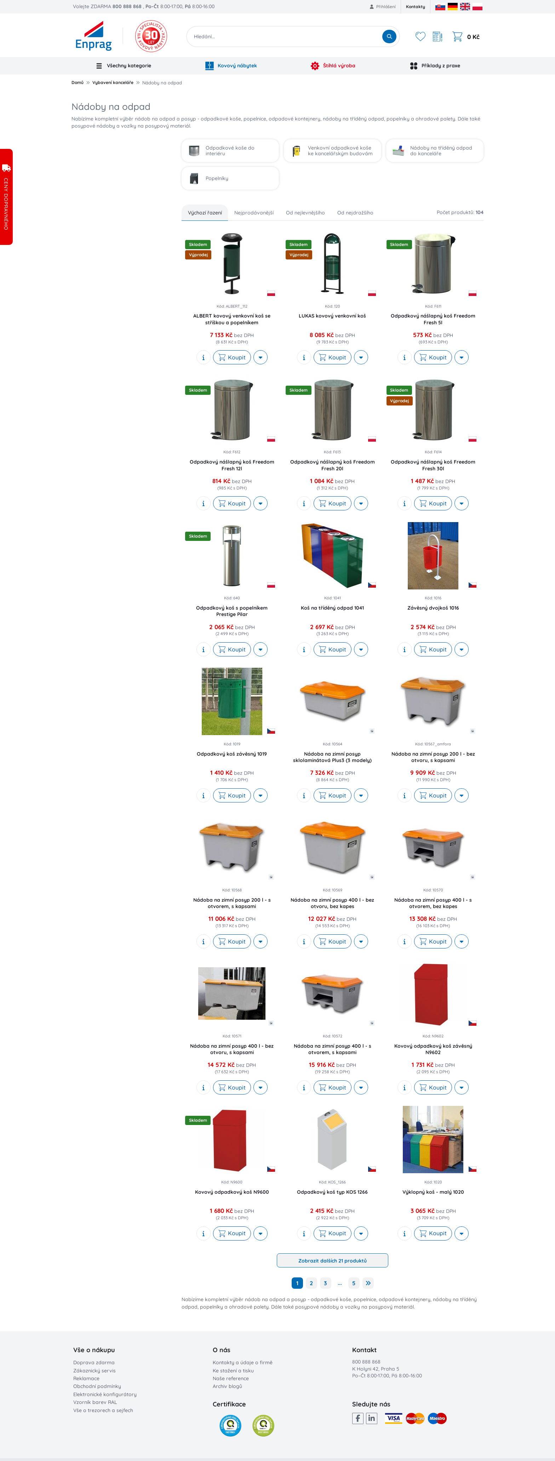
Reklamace (86, 1378)
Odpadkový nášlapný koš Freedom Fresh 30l (433, 465)
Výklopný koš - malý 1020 (433, 1192)
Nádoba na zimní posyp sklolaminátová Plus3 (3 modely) (332, 757)
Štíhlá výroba (333, 66)
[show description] (203, 357)
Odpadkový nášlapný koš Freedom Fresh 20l (332, 465)
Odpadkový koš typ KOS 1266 (332, 1192)
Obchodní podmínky (97, 1386)
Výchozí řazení (205, 212)
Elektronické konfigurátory (105, 1394)
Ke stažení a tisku (233, 1370)
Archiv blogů (227, 1386)
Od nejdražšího (355, 212)
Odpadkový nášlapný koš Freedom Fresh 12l (232, 465)
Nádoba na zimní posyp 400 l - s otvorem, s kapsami (332, 1049)
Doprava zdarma (94, 1362)
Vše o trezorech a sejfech (103, 1410)
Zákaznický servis (94, 1370)
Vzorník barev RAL (95, 1402)
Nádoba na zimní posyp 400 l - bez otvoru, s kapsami (232, 1049)
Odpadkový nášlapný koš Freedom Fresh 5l (433, 319)
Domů (77, 82)
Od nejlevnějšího (305, 212)
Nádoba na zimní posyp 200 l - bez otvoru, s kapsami (433, 757)
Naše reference (231, 1378)
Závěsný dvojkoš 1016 (433, 608)
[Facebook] (358, 1418)
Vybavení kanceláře (112, 82)
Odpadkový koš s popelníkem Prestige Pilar (232, 611)
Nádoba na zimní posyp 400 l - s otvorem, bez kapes (433, 903)
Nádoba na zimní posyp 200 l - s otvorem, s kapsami (232, 903)
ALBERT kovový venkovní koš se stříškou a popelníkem (231, 319)
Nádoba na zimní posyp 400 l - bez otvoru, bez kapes (332, 903)
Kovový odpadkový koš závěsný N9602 (433, 1049)
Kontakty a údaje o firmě (243, 1362)
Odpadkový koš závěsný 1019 (232, 754)
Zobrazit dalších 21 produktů (332, 1261)
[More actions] (260, 357)
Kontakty (415, 6)
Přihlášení (383, 6)
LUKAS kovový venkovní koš (332, 316)
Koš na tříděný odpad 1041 (332, 608)
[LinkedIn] (371, 1418)
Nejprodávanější (254, 212)
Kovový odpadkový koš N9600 (232, 1192)
